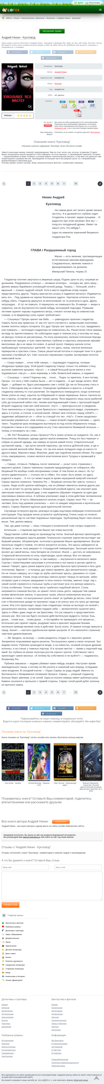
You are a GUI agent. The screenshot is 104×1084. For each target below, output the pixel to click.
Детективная (57, 1011)
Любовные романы (13, 927)
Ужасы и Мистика (59, 1024)
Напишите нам (60, 129)
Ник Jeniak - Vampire (13, 784)
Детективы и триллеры (15, 931)
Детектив (5, 1008)
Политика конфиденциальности (65, 1063)
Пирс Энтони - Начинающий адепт (65, 785)
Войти (80, 3)
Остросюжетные (9, 1050)
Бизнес (8, 957)
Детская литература (13, 950)
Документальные (12, 938)
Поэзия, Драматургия (14, 980)
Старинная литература (15, 969)
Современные (8, 1053)
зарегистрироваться (31, 838)
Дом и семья (11, 954)
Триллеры (6, 1024)
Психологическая (59, 1021)
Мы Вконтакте (51, 58)
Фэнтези (58, 84)
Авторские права (52, 31)
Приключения (11, 946)
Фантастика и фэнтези (14, 923)
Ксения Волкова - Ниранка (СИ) (39, 785)
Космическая (57, 1014)
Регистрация (94, 3)
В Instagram (62, 52)
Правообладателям (60, 1060)
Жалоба (48, 125)
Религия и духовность (14, 961)
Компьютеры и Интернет (15, 977)
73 (76, 184)
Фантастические (8, 1047)
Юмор (8, 973)
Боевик (5, 1005)
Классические (7, 1017)
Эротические (7, 1056)
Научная (55, 1017)
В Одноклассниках (88, 52)
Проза (8, 942)
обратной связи (81, 1080)
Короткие (5, 1044)
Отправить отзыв (10, 905)
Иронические (7, 1011)
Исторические (8, 1014)
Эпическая (56, 1030)
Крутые (5, 1021)
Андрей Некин (61, 72)
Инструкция (95, 133)
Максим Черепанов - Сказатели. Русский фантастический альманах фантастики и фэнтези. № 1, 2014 (91, 788)
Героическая (57, 1008)
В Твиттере (38, 52)
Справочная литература (15, 965)
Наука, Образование (14, 935)
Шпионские (6, 1027)
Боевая (55, 1005)
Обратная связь (58, 1066)
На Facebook (15, 52)
